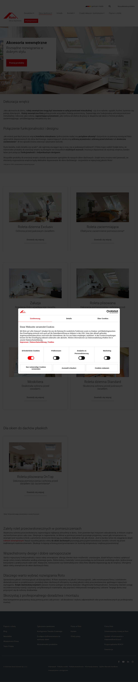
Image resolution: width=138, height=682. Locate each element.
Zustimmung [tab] (35, 318)
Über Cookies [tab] (102, 318)
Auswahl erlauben (69, 368)
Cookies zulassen (102, 368)
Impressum (24, 342)
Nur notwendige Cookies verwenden (36, 368)
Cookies (51, 342)
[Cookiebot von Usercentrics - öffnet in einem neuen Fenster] (108, 311)
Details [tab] (69, 318)
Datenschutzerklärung (38, 342)
